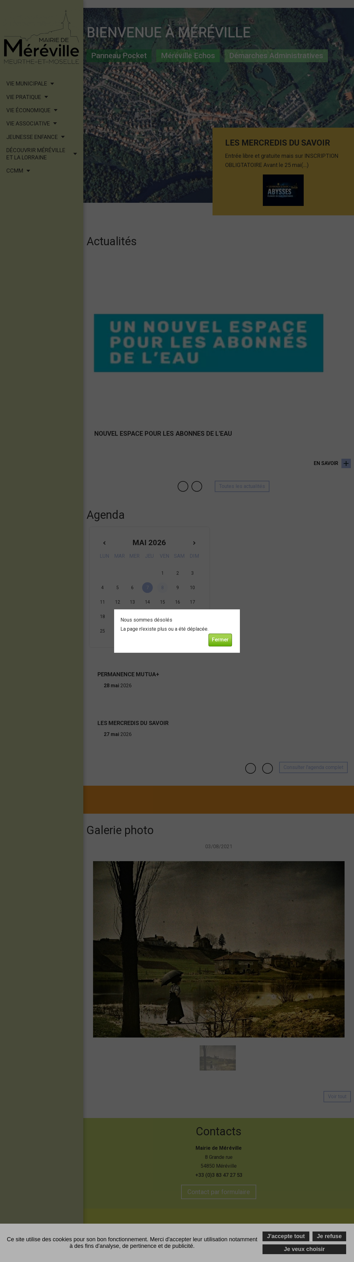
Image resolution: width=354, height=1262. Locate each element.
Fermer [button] (220, 640)
